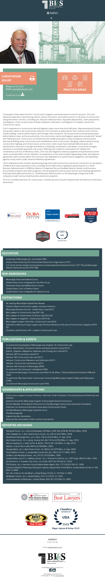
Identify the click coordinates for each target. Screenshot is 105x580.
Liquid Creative (59, 575)
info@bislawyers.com (54, 547)
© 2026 (44, 567)
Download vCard (15, 95)
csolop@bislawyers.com (22, 89)
